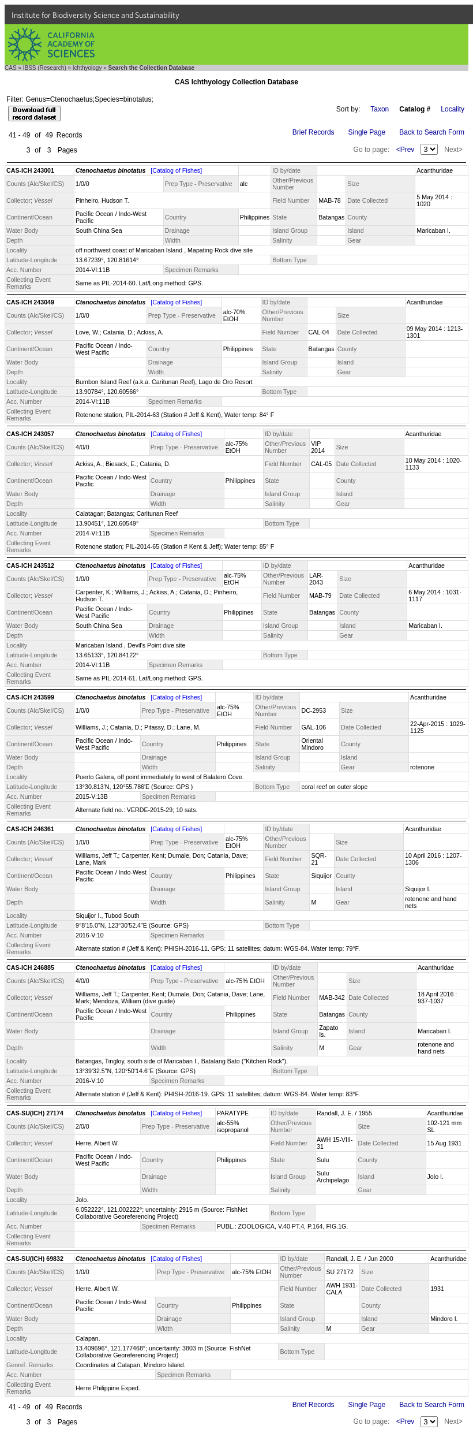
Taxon (379, 109)
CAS (11, 68)
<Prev (405, 150)
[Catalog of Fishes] (176, 170)
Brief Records (313, 132)
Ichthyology (87, 68)
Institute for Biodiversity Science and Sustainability (95, 15)
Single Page (367, 132)
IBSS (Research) (44, 68)
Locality (452, 109)
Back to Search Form (431, 132)
